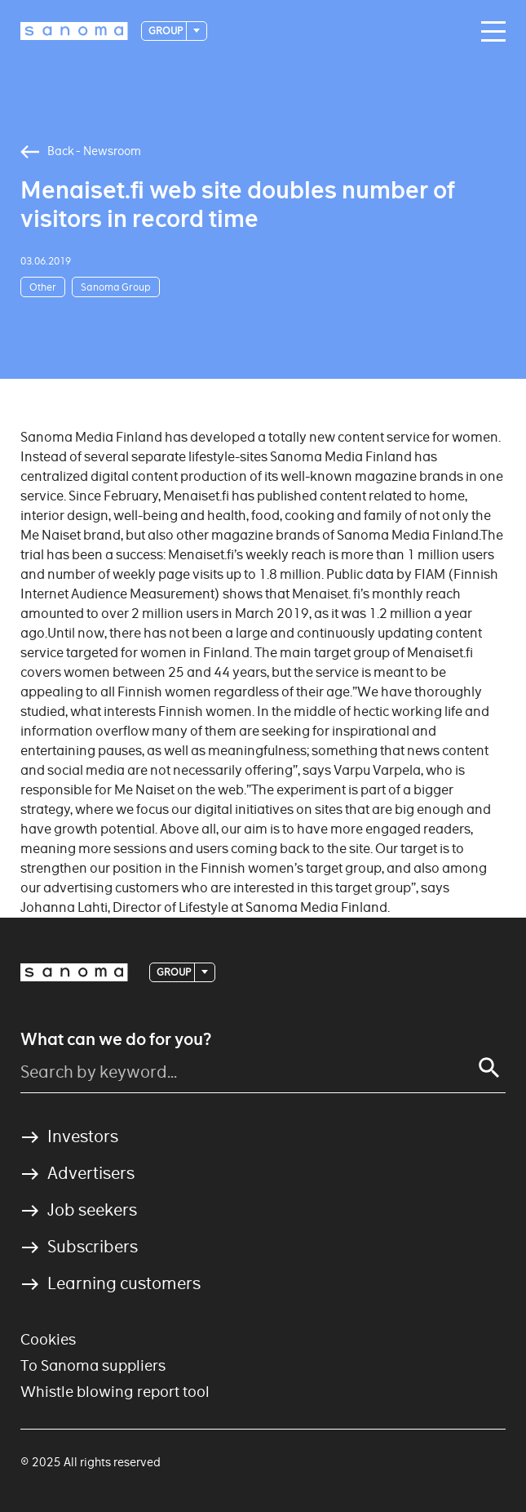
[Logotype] (74, 31)
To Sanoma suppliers (93, 1365)
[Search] (489, 1068)
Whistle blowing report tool (115, 1391)
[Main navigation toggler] (489, 32)
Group (166, 30)
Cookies (48, 1339)
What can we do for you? (115, 1039)
